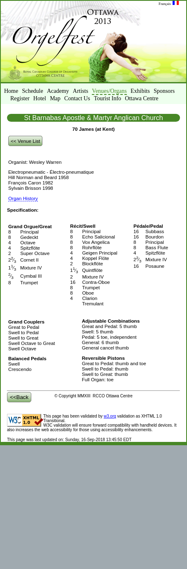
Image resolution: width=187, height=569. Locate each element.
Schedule (32, 91)
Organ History (23, 198)
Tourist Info (107, 98)
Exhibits (140, 91)
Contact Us (77, 98)
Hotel (39, 98)
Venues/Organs (109, 91)
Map (55, 98)
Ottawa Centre (141, 98)
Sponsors (164, 91)
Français (169, 4)
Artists (80, 91)
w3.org (110, 416)
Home (11, 91)
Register (20, 98)
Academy (58, 91)
